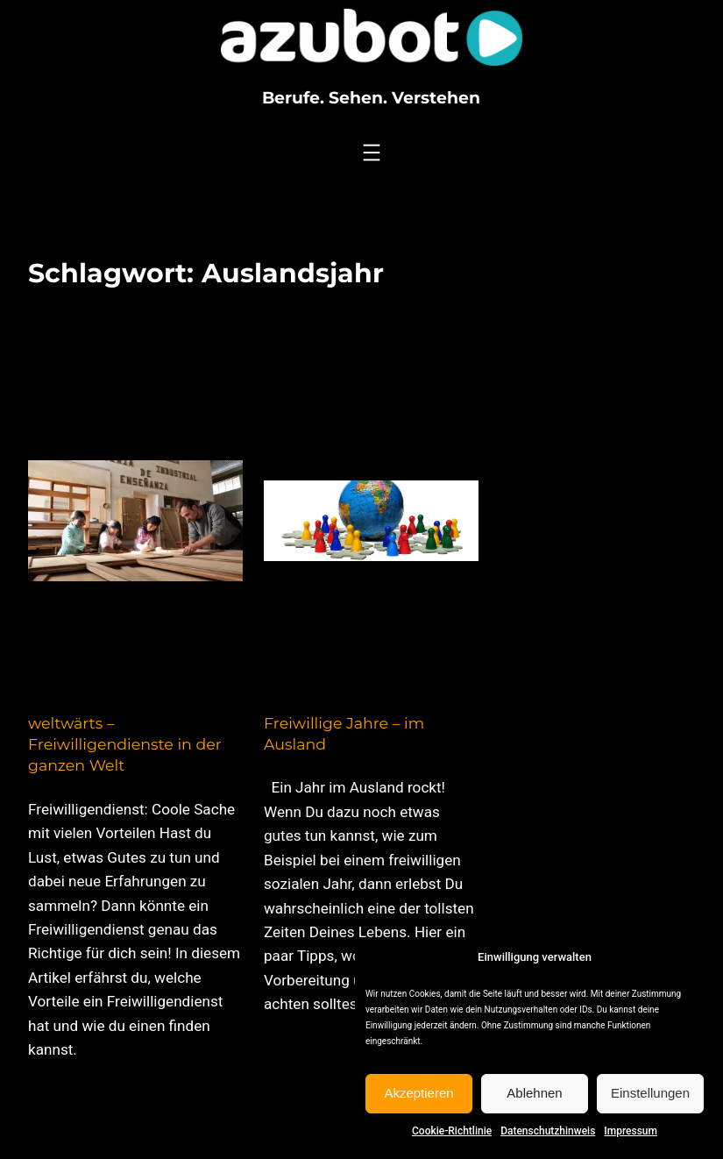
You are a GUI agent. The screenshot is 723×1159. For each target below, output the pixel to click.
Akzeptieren (418, 1092)
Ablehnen (534, 1092)
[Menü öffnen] (372, 153)
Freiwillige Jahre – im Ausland (344, 733)
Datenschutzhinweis (547, 1131)
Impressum (630, 1131)
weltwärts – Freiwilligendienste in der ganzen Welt (125, 744)
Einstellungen (650, 1092)
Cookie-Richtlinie (452, 1131)
